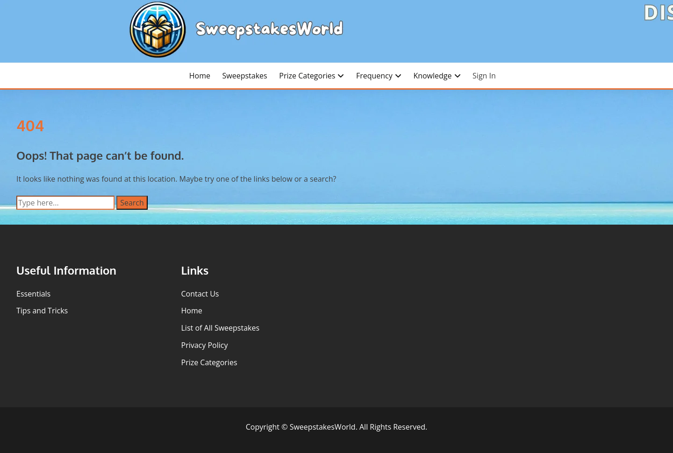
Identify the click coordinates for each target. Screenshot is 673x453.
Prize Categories (307, 76)
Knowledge (432, 76)
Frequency (374, 76)
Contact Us (200, 294)
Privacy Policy (204, 345)
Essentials (33, 294)
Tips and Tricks (42, 310)
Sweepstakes (244, 76)
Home (199, 76)
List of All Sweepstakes (220, 328)
